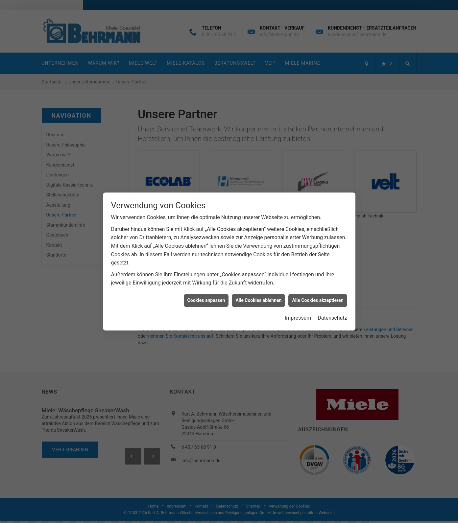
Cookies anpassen (206, 296)
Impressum (298, 314)
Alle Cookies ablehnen (258, 296)
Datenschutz (332, 314)
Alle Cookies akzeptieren (317, 296)
